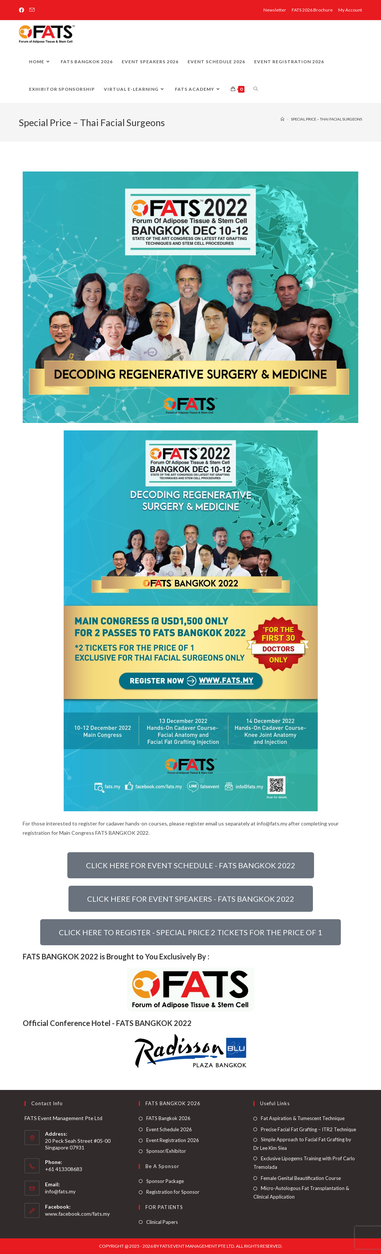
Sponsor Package (165, 1181)
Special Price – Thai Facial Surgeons (326, 119)
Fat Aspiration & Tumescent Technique (303, 1118)
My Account (350, 10)
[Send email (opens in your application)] (32, 10)
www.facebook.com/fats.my (77, 1213)
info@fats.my (60, 1191)
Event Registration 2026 (172, 1140)
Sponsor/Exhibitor (166, 1151)
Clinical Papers (162, 1222)
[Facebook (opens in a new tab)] (23, 10)
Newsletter (274, 10)
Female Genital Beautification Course (301, 1178)
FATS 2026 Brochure (312, 10)
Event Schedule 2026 (169, 1129)
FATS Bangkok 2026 (168, 1118)
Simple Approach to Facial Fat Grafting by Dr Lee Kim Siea (302, 1143)
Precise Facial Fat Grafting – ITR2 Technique (308, 1129)
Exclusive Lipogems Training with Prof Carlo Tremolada (304, 1162)
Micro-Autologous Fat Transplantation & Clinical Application (301, 1192)
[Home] (282, 119)
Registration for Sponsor (172, 1192)
